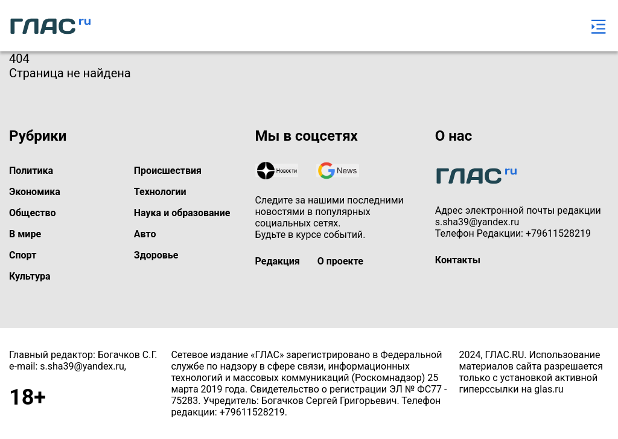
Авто (145, 234)
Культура (30, 276)
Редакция (277, 261)
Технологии (160, 191)
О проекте (340, 261)
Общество (32, 213)
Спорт (22, 255)
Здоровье (156, 255)
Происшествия (168, 170)
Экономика (34, 191)
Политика (31, 170)
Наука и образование (182, 213)
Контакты (457, 260)
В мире (25, 234)
